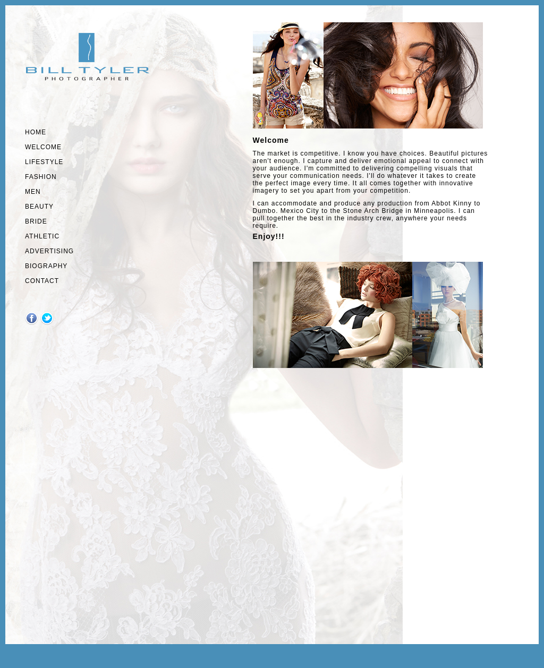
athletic (42, 236)
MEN (33, 191)
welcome (43, 147)
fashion (41, 177)
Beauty (39, 206)
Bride (36, 221)
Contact (42, 281)
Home (35, 132)
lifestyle (44, 162)
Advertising (49, 251)
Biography (46, 266)
